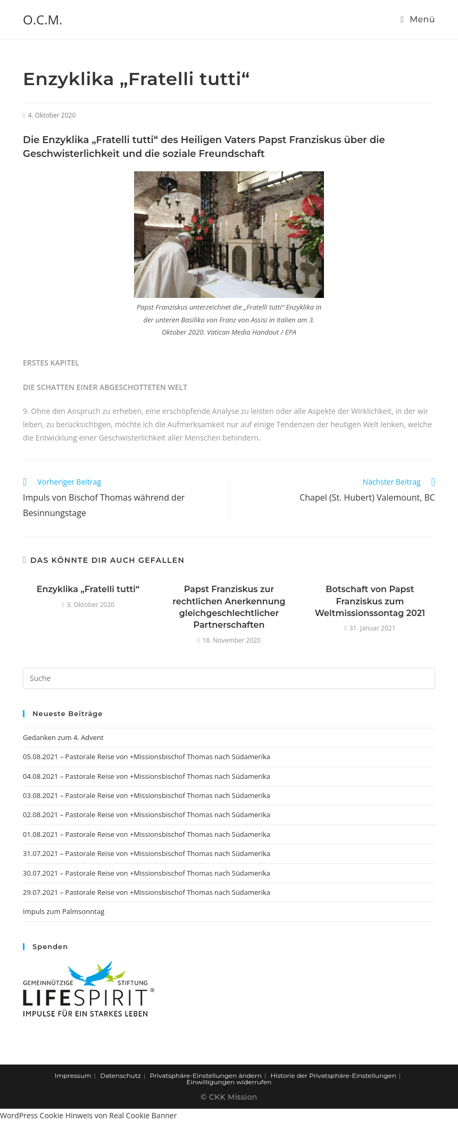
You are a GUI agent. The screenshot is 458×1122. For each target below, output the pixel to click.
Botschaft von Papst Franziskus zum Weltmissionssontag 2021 (370, 601)
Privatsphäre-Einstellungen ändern (206, 1075)
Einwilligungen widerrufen (229, 1082)
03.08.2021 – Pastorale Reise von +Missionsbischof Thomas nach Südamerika (146, 795)
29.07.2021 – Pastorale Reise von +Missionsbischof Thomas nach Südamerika (146, 892)
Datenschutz (120, 1075)
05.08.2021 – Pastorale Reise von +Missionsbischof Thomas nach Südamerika (146, 756)
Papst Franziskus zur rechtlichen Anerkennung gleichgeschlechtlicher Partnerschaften (228, 607)
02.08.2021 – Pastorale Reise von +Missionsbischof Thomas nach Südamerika (146, 814)
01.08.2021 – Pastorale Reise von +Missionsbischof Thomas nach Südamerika (146, 834)
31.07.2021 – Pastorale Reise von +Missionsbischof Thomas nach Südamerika (146, 853)
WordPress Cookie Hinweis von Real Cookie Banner (88, 1115)
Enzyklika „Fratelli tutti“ (88, 589)
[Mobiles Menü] (418, 19)
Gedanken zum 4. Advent (63, 737)
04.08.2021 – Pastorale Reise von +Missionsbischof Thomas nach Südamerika (146, 776)
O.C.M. (42, 19)
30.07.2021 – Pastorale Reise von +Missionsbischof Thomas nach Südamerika (146, 873)
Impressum (73, 1075)
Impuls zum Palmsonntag (63, 911)
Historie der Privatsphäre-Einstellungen (333, 1075)
